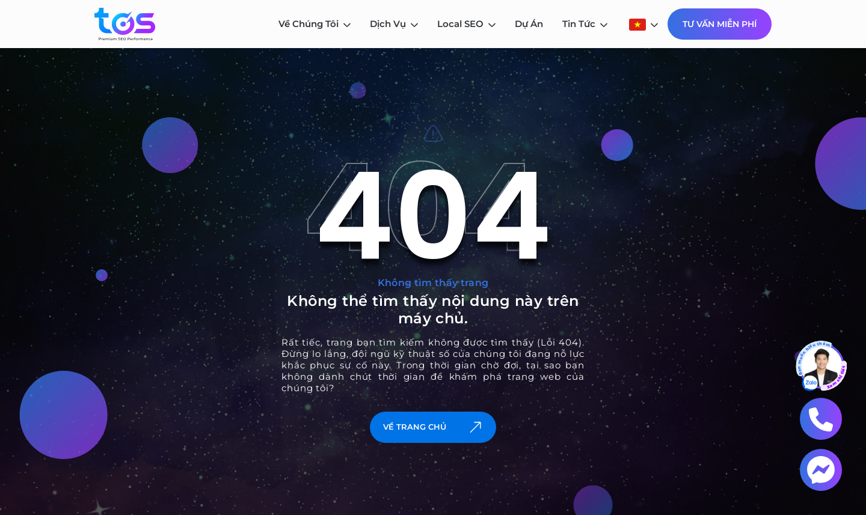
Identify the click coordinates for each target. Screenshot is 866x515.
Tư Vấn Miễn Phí (720, 24)
